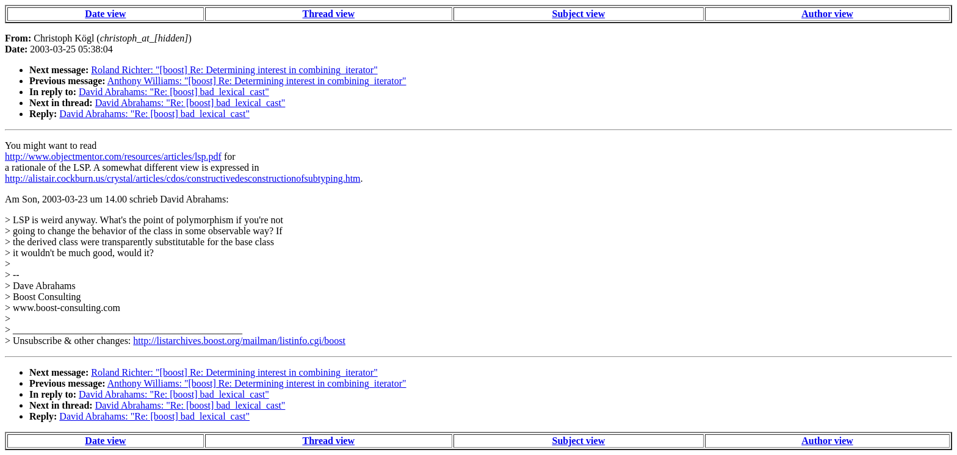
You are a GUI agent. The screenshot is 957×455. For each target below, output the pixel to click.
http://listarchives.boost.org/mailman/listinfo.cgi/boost (239, 340)
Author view (827, 14)
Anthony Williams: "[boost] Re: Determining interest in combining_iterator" (256, 81)
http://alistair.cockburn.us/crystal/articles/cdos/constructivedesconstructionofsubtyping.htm (183, 178)
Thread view (329, 14)
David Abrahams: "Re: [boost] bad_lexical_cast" (174, 92)
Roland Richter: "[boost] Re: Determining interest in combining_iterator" (234, 70)
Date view (105, 14)
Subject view (578, 14)
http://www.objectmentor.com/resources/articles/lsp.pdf (113, 156)
